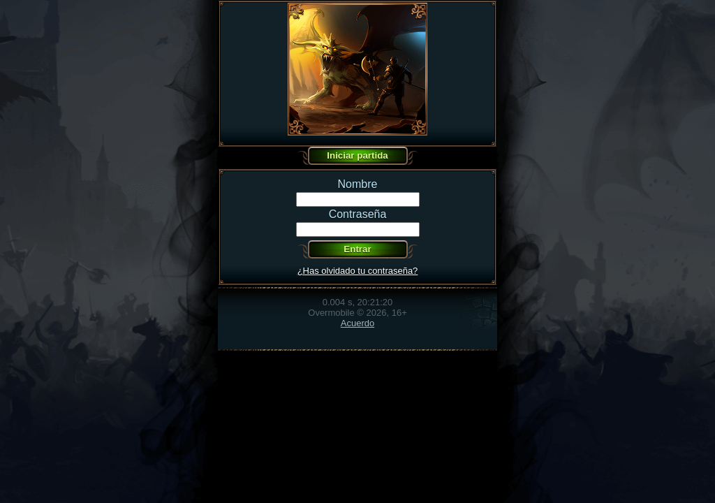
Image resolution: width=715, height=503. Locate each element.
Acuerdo (357, 323)
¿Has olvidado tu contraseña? (357, 270)
